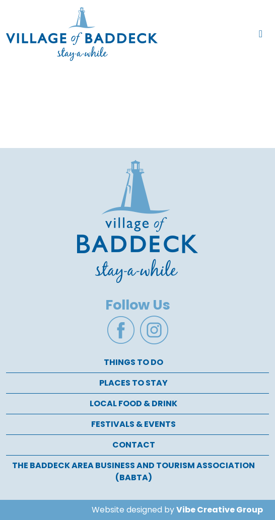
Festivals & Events (133, 424)
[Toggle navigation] (260, 33)
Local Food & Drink (133, 403)
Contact (133, 445)
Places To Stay (133, 383)
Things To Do (133, 362)
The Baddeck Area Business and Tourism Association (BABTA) (133, 471)
